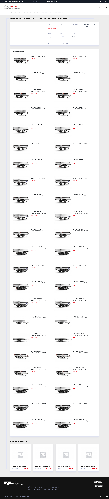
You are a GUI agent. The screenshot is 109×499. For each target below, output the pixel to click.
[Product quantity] (62, 36)
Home (42, 7)
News (68, 7)
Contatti (76, 7)
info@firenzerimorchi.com (15, 1)
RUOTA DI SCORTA (35, 12)
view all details (52, 28)
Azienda (50, 7)
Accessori (25, 12)
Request (66, 43)
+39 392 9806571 (55, 1)
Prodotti (59, 7)
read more (34, 58)
